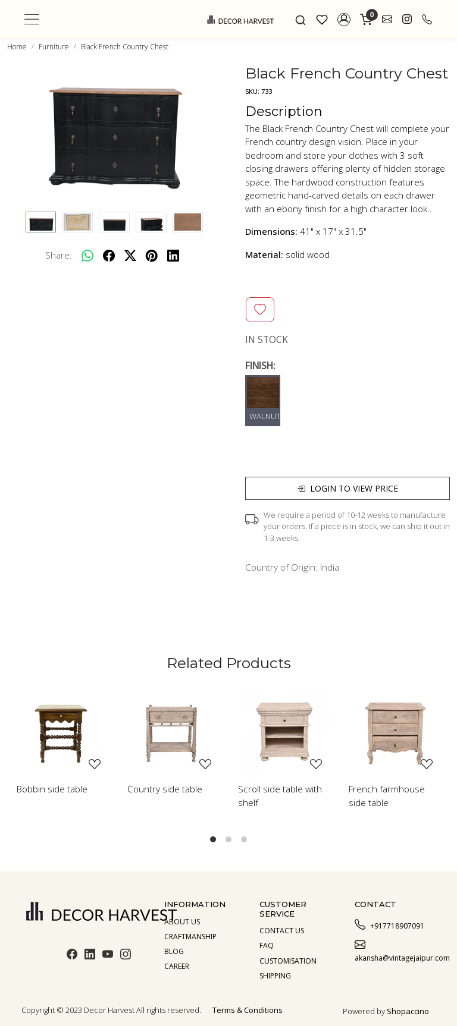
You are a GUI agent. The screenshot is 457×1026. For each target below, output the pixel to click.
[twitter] (130, 255)
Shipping (275, 976)
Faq (266, 945)
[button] (344, 19)
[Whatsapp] (87, 255)
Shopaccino (408, 1011)
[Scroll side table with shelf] (284, 732)
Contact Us (281, 931)
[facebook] (109, 255)
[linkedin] (173, 255)
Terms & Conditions (247, 1010)
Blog (174, 951)
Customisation (288, 961)
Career (176, 966)
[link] (300, 19)
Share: (58, 255)
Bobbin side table (52, 788)
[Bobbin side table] (62, 732)
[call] (427, 19)
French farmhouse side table (387, 795)
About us (182, 922)
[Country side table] (173, 732)
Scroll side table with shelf (280, 795)
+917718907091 (389, 924)
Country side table (164, 788)
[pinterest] (151, 255)
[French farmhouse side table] (394, 732)
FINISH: (260, 365)
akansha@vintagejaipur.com (395, 950)
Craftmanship (190, 936)
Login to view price (347, 488)
